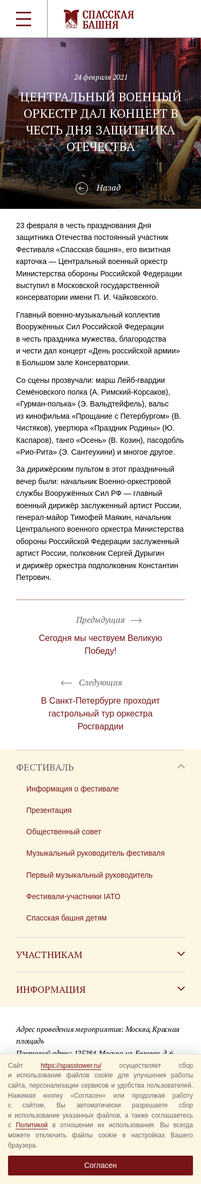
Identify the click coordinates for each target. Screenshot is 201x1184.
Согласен (100, 1165)
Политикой (32, 1125)
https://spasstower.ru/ (71, 1065)
